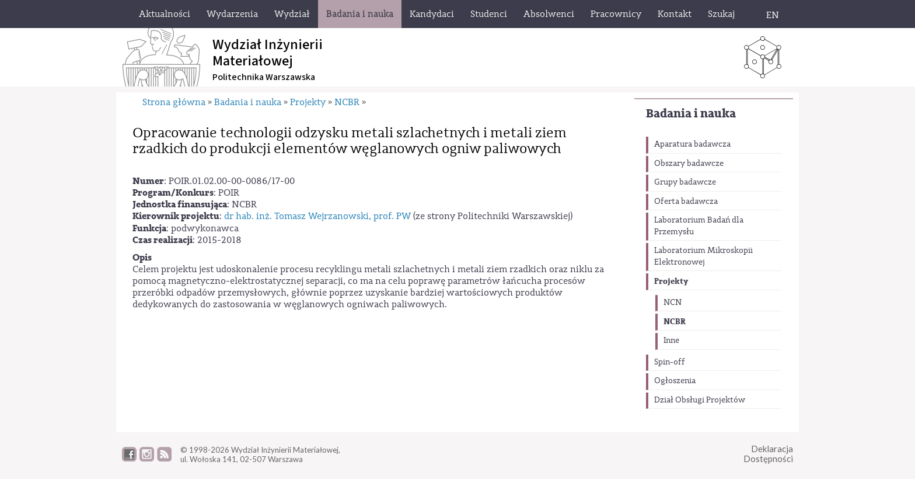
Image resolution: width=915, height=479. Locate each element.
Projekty (671, 281)
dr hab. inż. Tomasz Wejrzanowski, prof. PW (317, 216)
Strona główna (173, 102)
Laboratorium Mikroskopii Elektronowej (703, 256)
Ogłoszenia (675, 381)
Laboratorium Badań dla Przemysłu (698, 226)
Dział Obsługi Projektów (699, 400)
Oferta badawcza (686, 201)
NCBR (674, 321)
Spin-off (669, 362)
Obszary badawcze (689, 163)
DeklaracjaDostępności (768, 453)
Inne (671, 340)
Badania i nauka (691, 113)
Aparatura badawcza (692, 144)
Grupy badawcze (685, 182)
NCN (672, 302)
